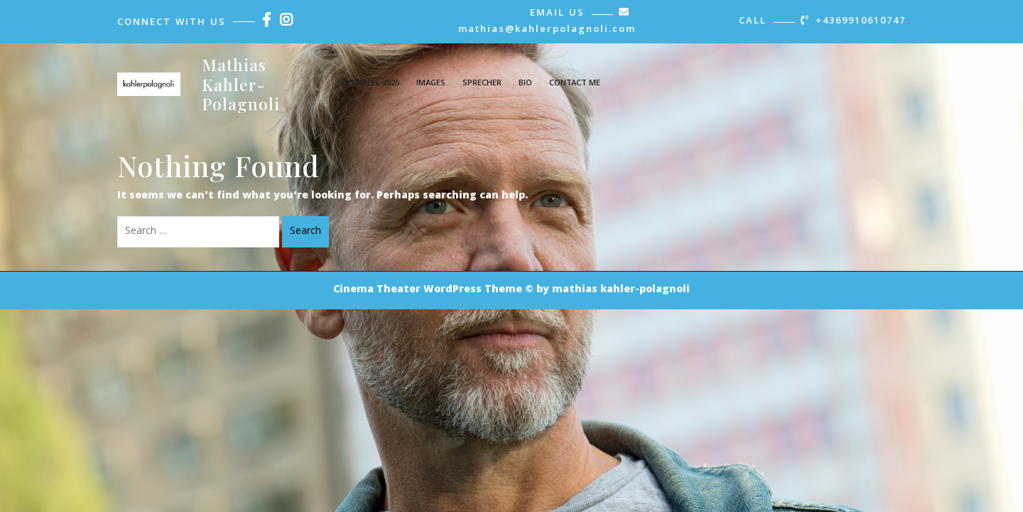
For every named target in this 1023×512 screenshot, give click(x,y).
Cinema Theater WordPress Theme (427, 290)
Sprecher (482, 84)
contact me (574, 84)
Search (305, 231)
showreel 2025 (368, 84)
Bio (525, 84)
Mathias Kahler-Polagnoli (241, 83)
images (430, 84)
